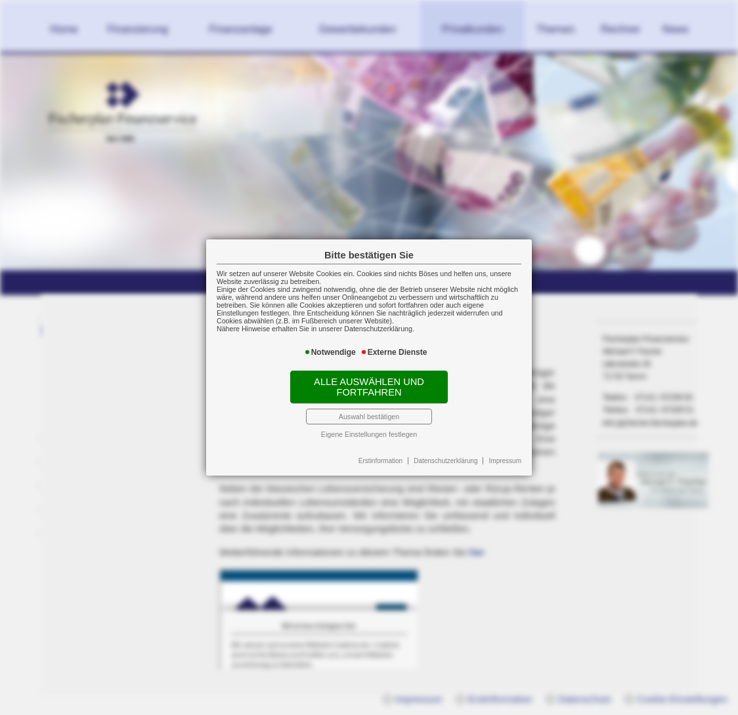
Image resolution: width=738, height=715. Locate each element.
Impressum (505, 460)
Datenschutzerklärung (445, 460)
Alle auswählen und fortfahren (369, 387)
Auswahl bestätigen (369, 416)
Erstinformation (380, 460)
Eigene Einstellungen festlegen (369, 434)
